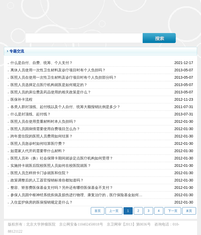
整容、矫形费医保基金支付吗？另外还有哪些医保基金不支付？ (61, 187)
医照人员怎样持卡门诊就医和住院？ (39, 173)
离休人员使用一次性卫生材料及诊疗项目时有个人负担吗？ (58, 70)
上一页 (114, 211)
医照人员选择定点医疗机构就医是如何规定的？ (48, 85)
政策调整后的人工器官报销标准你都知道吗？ (47, 180)
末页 (189, 211)
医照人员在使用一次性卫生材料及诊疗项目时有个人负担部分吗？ (63, 77)
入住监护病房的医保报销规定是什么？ (41, 202)
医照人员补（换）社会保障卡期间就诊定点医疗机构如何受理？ (61, 158)
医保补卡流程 (21, 99)
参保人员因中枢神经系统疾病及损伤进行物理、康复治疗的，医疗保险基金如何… (76, 195)
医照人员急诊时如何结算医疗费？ (37, 143)
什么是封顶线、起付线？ (30, 114)
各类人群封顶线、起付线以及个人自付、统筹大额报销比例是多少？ (65, 107)
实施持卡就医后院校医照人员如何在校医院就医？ (50, 165)
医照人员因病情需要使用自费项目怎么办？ (45, 129)
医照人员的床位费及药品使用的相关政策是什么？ (50, 92)
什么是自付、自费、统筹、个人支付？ (41, 63)
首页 (97, 211)
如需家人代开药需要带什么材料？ (37, 151)
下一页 (172, 211)
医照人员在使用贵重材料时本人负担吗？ (43, 121)
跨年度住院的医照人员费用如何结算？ (41, 136)
